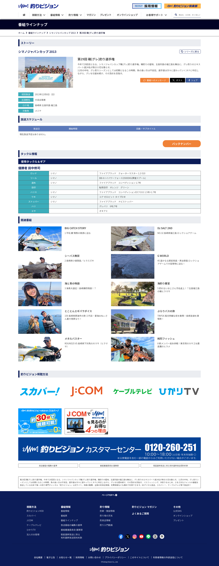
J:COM (30, 520)
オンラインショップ (182, 515)
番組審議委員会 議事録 (109, 465)
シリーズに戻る (190, 51)
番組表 (64, 515)
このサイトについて (139, 557)
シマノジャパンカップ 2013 (62, 32)
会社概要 (38, 557)
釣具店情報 (105, 520)
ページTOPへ (109, 494)
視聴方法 (31, 507)
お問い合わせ (94, 557)
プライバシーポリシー (115, 557)
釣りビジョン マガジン (144, 507)
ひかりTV (31, 529)
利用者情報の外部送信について (168, 557)
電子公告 (50, 557)
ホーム (21, 32)
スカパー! (31, 515)
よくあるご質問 (140, 513)
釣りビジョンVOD (35, 510)
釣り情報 (104, 507)
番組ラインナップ (36, 32)
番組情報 (66, 507)
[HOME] (24, 14)
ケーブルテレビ (34, 525)
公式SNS (177, 510)
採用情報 (80, 557)
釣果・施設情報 (107, 510)
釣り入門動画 (106, 525)
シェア (193, 80)
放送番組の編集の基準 (48, 465)
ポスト (177, 80)
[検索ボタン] (176, 14)
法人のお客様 (33, 534)
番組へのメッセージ (154, 80)
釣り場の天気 (106, 515)
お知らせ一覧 (65, 557)
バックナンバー (181, 144)
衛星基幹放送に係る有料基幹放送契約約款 (170, 465)
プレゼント (178, 520)
